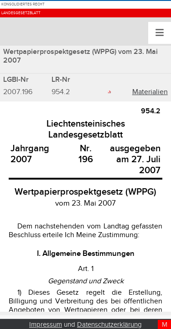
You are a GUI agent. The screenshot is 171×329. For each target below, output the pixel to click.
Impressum (45, 325)
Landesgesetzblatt (49, 32)
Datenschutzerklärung (109, 325)
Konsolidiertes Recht (54, 10)
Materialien (150, 92)
